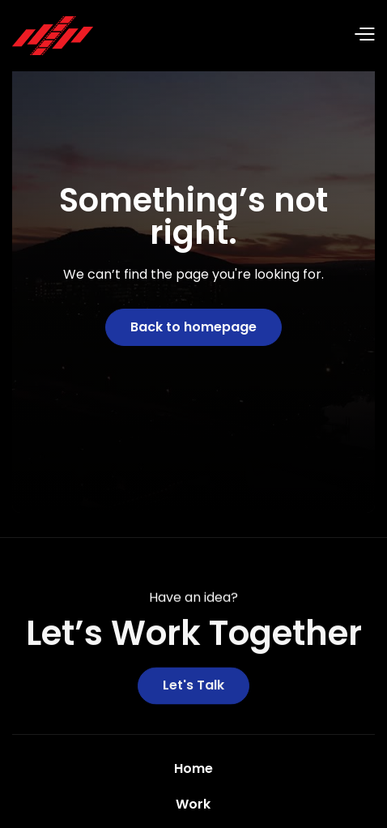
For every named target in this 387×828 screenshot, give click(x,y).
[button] (234, 36)
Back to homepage (193, 327)
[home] (52, 35)
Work (193, 804)
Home (193, 768)
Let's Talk (193, 687)
